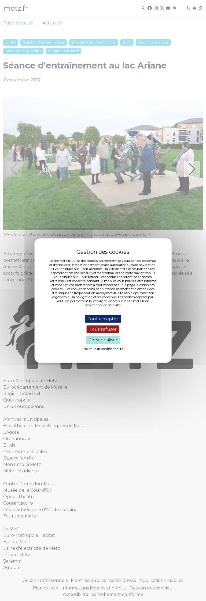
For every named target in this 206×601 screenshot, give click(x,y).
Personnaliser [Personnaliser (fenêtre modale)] (102, 339)
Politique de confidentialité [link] (103, 348)
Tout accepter (102, 318)
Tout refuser (103, 329)
